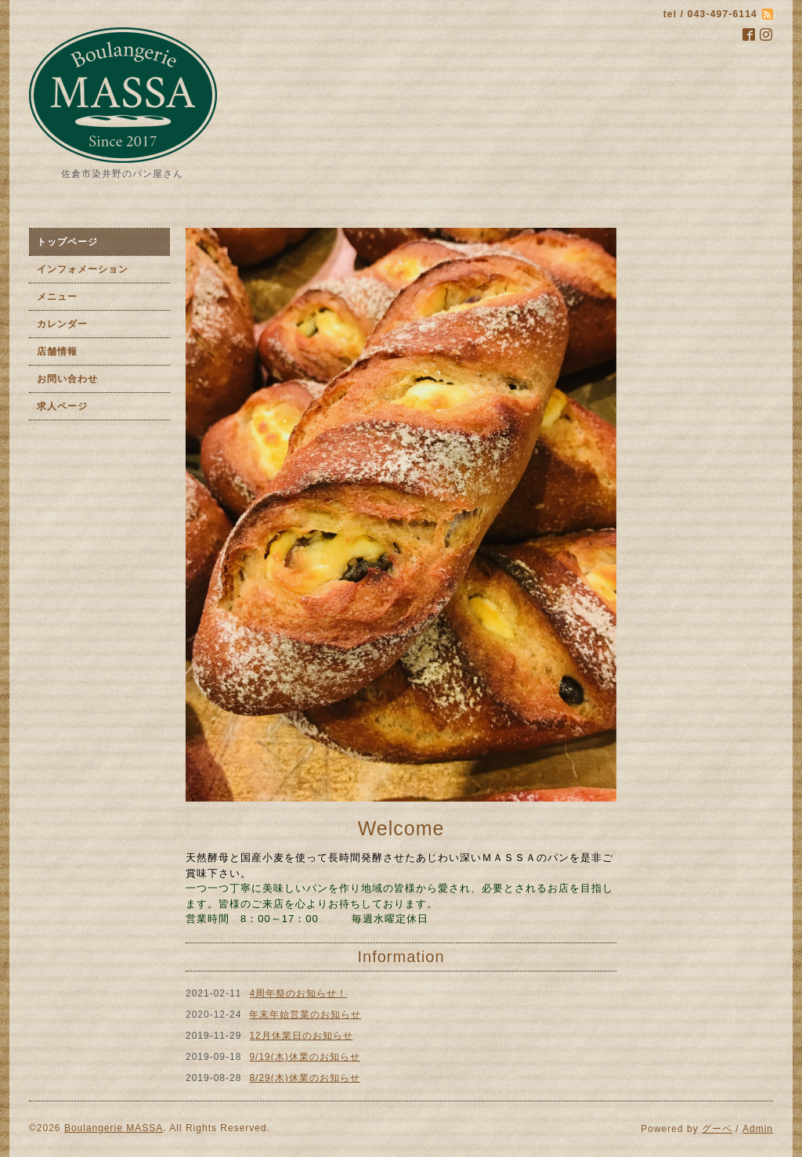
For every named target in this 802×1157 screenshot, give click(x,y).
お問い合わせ (67, 378)
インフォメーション (82, 269)
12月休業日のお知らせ (300, 1035)
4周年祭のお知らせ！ (298, 993)
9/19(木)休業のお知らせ (304, 1056)
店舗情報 (57, 351)
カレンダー (62, 324)
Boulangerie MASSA (113, 1128)
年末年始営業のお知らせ (305, 1014)
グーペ (717, 1128)
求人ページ (62, 406)
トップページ (67, 241)
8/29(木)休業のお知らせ (304, 1077)
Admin (757, 1128)
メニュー (57, 296)
